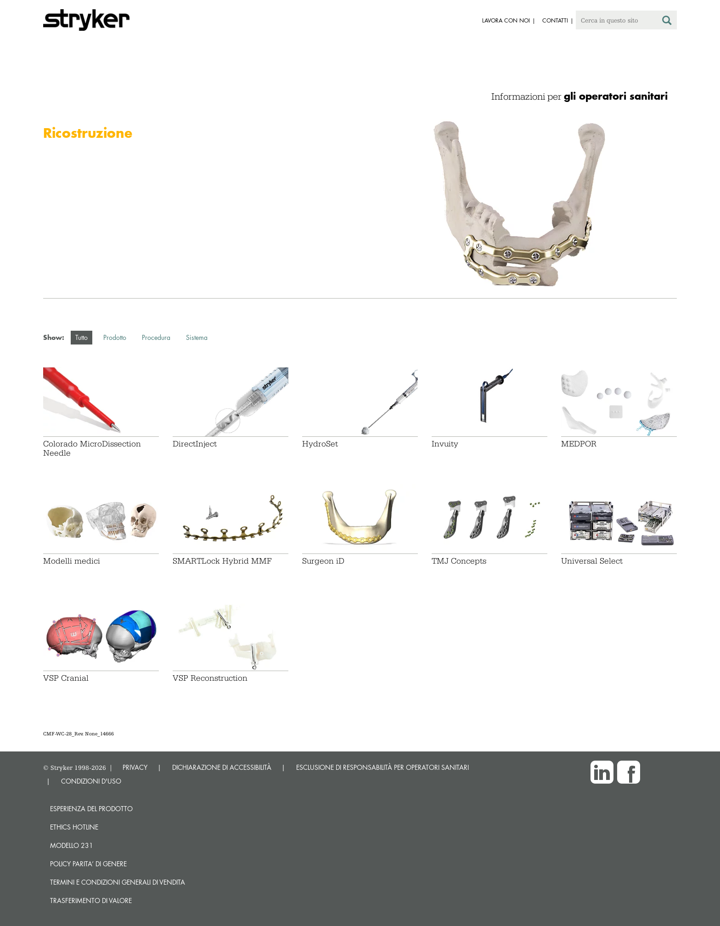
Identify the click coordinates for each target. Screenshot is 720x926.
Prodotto (114, 337)
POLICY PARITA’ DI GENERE (88, 863)
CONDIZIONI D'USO (91, 781)
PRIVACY (135, 767)
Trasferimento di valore (91, 900)
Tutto (81, 337)
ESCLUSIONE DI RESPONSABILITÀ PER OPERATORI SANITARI (382, 767)
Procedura (156, 337)
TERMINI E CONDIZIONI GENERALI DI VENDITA (117, 882)
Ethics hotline (74, 827)
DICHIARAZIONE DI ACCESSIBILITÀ (221, 767)
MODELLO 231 (71, 845)
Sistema (197, 337)
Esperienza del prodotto (91, 808)
